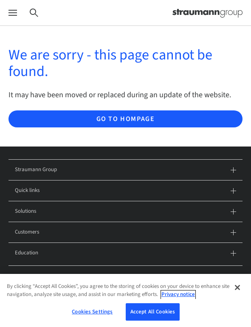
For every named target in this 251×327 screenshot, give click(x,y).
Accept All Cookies (152, 316)
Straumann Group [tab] (125, 170)
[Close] (237, 291)
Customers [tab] (125, 232)
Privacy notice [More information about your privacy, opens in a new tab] (178, 298)
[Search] (34, 13)
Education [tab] (125, 253)
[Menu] (12, 13)
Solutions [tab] (125, 211)
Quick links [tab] (125, 190)
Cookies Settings (92, 316)
